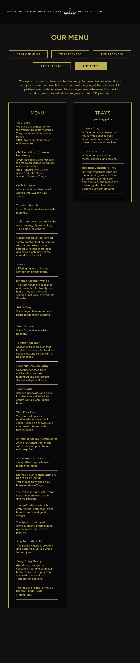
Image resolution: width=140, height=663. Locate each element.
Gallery (98, 12)
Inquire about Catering (50, 12)
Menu (10, 12)
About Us (87, 12)
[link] (70, 12)
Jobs (79, 12)
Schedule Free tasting (25, 12)
